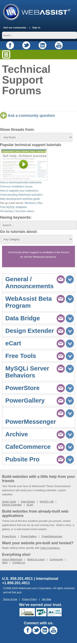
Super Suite (9, 501)
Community (56, 559)
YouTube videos (24, 211)
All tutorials (6, 211)
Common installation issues (16, 186)
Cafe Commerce (50, 547)
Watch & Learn (36, 559)
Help (5, 562)
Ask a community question (27, 116)
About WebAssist (12, 559)
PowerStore (9, 536)
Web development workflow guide (20, 198)
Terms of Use (10, 599)
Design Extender (12, 504)
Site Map (46, 599)
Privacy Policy (29, 599)
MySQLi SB (46, 501)
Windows (30, 202)
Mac (40, 202)
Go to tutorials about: (19, 232)
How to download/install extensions (20, 182)
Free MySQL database (13, 207)
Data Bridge (28, 501)
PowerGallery (29, 536)
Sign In (36, 27)
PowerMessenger (52, 536)
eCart (30, 504)
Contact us (18, 562)
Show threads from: (17, 130)
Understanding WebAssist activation (21, 194)
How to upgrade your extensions (19, 190)
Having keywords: (16, 217)
